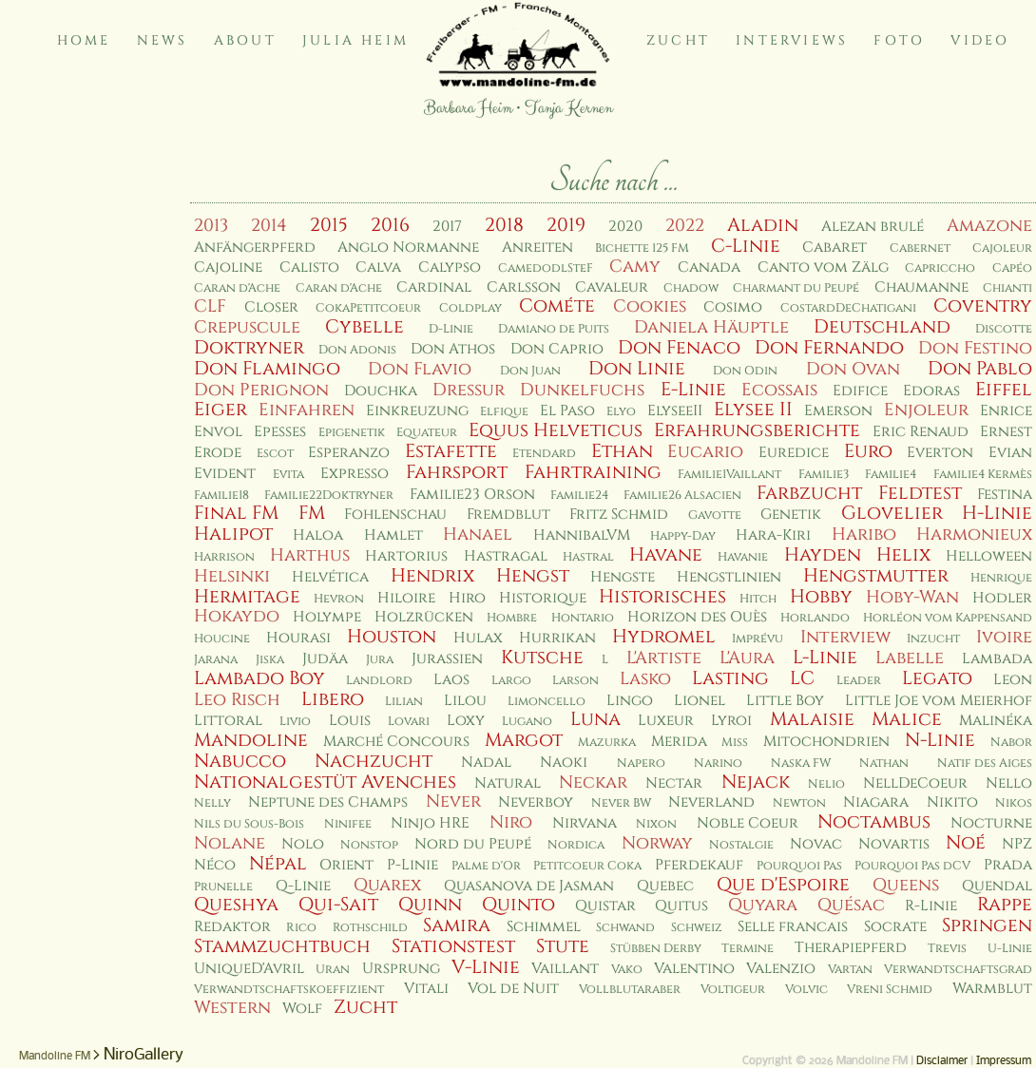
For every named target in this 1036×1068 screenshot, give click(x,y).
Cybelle (364, 327)
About (245, 40)
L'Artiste (663, 658)
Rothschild (370, 928)
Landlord (379, 681)
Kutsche (542, 657)
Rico (301, 928)
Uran (333, 970)
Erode (217, 453)
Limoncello (546, 702)
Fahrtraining (593, 472)
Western (232, 1008)
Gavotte (714, 515)
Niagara (876, 802)
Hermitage (247, 596)
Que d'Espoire (783, 884)
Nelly (212, 803)
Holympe (327, 617)
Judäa (325, 659)
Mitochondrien (826, 742)
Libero (332, 699)
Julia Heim (355, 40)
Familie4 (890, 475)
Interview (845, 637)
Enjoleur (926, 410)
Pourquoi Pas (799, 866)
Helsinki (232, 576)
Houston (391, 636)
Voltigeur (732, 990)
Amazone (989, 226)
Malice (907, 719)
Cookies (649, 306)
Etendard (544, 454)
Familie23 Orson (472, 495)
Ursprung (401, 969)
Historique (542, 598)
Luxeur (666, 721)
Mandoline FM (54, 1056)
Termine (747, 949)
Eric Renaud (921, 432)
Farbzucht (809, 493)
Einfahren (307, 410)
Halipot (233, 534)
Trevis (947, 949)
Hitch (758, 599)
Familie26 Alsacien (682, 495)
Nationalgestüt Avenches (325, 782)
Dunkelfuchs (582, 390)
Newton (799, 803)
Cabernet (920, 248)
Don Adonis (357, 350)
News (162, 40)
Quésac (851, 905)
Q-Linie (303, 886)
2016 (390, 225)
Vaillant (565, 969)
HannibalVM (581, 535)
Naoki (563, 762)
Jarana (216, 660)
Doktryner (249, 347)
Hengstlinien (729, 577)
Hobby (821, 596)
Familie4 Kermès (982, 475)
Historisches (662, 596)
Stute (562, 946)
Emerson (838, 411)
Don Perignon (261, 390)
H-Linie (997, 513)
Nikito (952, 802)
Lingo (629, 701)
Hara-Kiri (773, 535)
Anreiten (537, 247)
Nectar (673, 783)
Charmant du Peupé (796, 288)
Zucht (678, 40)
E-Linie (693, 389)
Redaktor (232, 927)
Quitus (681, 906)
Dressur (468, 390)
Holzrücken (423, 617)
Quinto (518, 904)
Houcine (222, 639)
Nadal (486, 762)
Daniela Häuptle (711, 327)
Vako (627, 970)
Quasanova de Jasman (529, 886)
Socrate (895, 927)
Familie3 (823, 475)
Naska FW (801, 763)
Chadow (691, 288)
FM (311, 513)
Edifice (860, 391)
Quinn (430, 904)
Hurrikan (557, 638)
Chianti (1007, 288)
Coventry (982, 306)
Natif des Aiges (984, 763)
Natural (507, 783)
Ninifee (348, 824)
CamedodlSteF (545, 268)
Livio (295, 722)
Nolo (302, 844)
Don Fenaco (679, 347)
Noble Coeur (747, 823)
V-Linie (485, 967)
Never (453, 801)
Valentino (694, 969)
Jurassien (447, 659)
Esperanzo (349, 453)
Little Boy (785, 701)
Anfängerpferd (255, 247)
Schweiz (696, 928)
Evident (225, 474)
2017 (447, 227)
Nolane (229, 843)
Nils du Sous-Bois (249, 824)
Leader (858, 681)
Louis (350, 721)
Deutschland (882, 327)
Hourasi (298, 638)
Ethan (622, 451)
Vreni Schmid (889, 990)
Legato (937, 678)
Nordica (575, 845)
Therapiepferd (851, 948)
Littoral (228, 721)
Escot (275, 454)
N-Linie (940, 740)
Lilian (404, 702)
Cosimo (732, 307)
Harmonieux (974, 534)
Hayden (822, 555)
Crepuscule (247, 327)
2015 (329, 225)
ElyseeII (674, 411)
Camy (635, 266)
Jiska (270, 660)
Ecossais (779, 390)
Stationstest (453, 946)
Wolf (302, 1009)
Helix (903, 555)
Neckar (593, 782)
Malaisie (812, 719)
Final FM (236, 513)
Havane (665, 555)
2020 (625, 227)
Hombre (512, 618)
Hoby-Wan (912, 597)
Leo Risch (237, 700)
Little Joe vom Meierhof (938, 701)
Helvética (330, 577)
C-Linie (745, 246)
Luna (595, 719)
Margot (524, 740)
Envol (218, 432)
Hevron (339, 599)
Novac (816, 844)
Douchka (380, 391)
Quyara (762, 905)
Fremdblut (508, 514)
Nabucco (240, 761)
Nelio (826, 784)
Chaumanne (921, 287)
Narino (718, 763)
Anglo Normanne (408, 247)
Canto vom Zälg (823, 267)
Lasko (645, 679)
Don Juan (530, 371)
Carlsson (524, 287)
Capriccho (940, 268)
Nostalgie (741, 845)
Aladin (762, 225)
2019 (566, 225)
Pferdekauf (699, 865)
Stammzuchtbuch (282, 946)
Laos (451, 680)
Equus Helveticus (556, 430)
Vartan (850, 970)
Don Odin (745, 371)
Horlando (815, 618)
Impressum (1003, 1061)
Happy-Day (683, 536)
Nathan (884, 763)
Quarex (387, 885)
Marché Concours (396, 742)
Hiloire (406, 598)
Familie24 (579, 495)
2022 (684, 226)
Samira (456, 925)
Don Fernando (829, 347)
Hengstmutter (876, 575)
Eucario (705, 452)
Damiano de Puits (553, 329)
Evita (288, 475)
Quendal (997, 886)
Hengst (532, 575)
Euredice (793, 453)
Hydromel (664, 636)
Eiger (220, 409)
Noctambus (873, 822)
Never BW (621, 803)
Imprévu (757, 639)
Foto (899, 40)
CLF (210, 306)
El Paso (567, 411)
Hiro (467, 598)
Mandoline (251, 740)
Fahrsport (457, 472)
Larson (575, 681)
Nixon (656, 824)
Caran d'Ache (237, 288)
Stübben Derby (655, 949)
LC (802, 678)
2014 (269, 226)
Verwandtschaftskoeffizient (289, 990)
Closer (271, 307)
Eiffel (1003, 389)
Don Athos (453, 349)
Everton (940, 453)
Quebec (665, 886)
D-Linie (451, 329)
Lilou (465, 701)
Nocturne (991, 823)
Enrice (1006, 411)
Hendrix (432, 575)
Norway (657, 843)
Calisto (309, 267)
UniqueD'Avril (249, 969)
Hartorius (406, 556)
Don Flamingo (267, 368)
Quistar (605, 906)
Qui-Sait (338, 904)
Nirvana (584, 823)
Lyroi (731, 721)
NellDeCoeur (915, 783)
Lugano (527, 722)
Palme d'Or (486, 866)
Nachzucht (373, 761)
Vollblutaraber (630, 990)
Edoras (931, 391)
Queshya (236, 904)
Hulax (478, 638)
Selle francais (793, 927)
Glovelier (892, 513)
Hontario (582, 618)
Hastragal (505, 556)
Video (979, 40)
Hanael (477, 534)
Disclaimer (942, 1061)
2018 (504, 225)
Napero (641, 763)
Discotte (1003, 329)
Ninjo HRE (430, 823)
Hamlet (393, 535)
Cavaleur (611, 287)
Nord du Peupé (472, 844)
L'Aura (747, 658)
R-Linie (931, 906)
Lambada (997, 659)
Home (84, 40)
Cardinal (433, 287)
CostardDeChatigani (848, 308)
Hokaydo (236, 616)
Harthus (310, 555)
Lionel (699, 701)
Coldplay (470, 308)
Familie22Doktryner (328, 495)
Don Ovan (853, 369)
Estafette (451, 451)
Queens (906, 885)
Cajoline (228, 267)
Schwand (625, 928)
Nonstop (369, 845)
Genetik (790, 514)
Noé (966, 842)
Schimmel (544, 927)
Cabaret (834, 247)
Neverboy (535, 802)
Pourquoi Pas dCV (912, 866)
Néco (215, 865)
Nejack (755, 782)
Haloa (318, 535)
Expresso (354, 474)
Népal (278, 863)
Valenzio (780, 969)
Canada (709, 267)
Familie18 (221, 495)
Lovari (409, 722)
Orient (346, 865)
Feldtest (920, 493)
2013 (211, 226)
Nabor (1011, 742)
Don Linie (636, 368)
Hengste (622, 577)
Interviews (792, 40)
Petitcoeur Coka (587, 866)
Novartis (894, 844)
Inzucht (933, 639)
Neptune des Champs (328, 802)
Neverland (711, 802)
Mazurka (607, 742)
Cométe (557, 306)
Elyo (621, 412)
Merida (679, 742)
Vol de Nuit (513, 989)
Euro (868, 451)
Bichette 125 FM (642, 248)
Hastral (588, 557)
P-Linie (412, 865)
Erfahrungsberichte (757, 430)
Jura (379, 660)
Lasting (730, 678)
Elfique (504, 412)
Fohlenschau (395, 514)
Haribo (864, 534)
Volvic (806, 990)
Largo (511, 681)
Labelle (909, 658)
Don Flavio (419, 369)
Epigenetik (351, 433)
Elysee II (753, 409)
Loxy (466, 721)
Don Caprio (557, 349)
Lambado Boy (259, 678)
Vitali (426, 989)
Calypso (449, 267)
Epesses (280, 432)
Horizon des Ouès (697, 617)
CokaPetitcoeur (368, 308)
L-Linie (825, 657)
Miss (734, 742)
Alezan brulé (872, 227)
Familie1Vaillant (729, 475)
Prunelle (223, 887)
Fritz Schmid (618, 514)
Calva (378, 267)
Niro (510, 822)
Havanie (743, 557)
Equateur (426, 433)
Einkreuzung (417, 411)
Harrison (224, 557)
